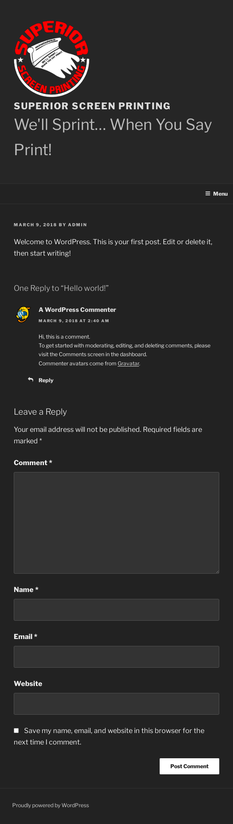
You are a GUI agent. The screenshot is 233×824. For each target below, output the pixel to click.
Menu (216, 193)
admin (77, 224)
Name (26, 590)
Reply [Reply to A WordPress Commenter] (46, 380)
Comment (33, 463)
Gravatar (128, 363)
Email (25, 637)
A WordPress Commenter (77, 309)
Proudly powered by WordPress (50, 805)
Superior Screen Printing (92, 106)
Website (28, 684)
